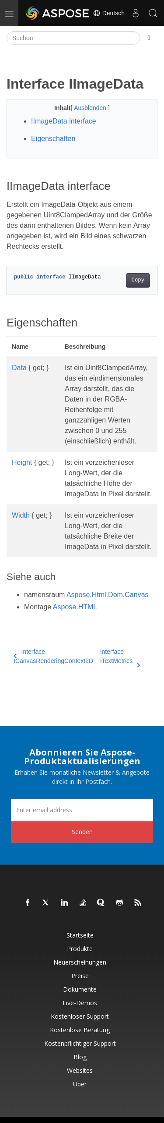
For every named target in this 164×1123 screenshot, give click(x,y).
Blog (80, 1057)
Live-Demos (80, 1003)
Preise (80, 976)
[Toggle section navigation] (148, 37)
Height (22, 462)
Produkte (80, 948)
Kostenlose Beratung (80, 1030)
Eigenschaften (53, 138)
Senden (82, 832)
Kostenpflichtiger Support (80, 1043)
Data (19, 367)
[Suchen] (73, 38)
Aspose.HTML (75, 607)
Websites (80, 1070)
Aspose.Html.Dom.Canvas (107, 594)
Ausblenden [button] (91, 107)
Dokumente (80, 989)
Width (21, 515)
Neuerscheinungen (79, 962)
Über (80, 1084)
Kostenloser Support (80, 1016)
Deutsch (109, 13)
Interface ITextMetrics (120, 657)
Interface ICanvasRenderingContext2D (53, 656)
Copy (138, 280)
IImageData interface (63, 121)
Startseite (80, 935)
